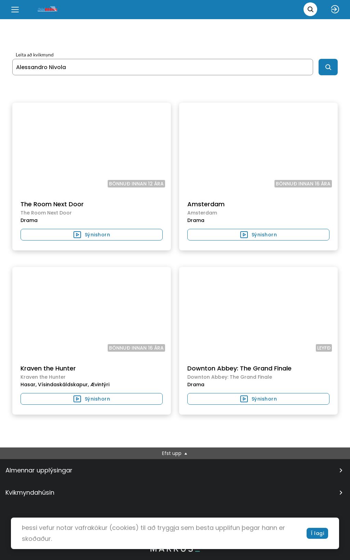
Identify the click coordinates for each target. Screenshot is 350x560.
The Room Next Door (52, 204)
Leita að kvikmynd (35, 54)
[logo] (48, 9)
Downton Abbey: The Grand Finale (239, 368)
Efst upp (175, 453)
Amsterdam (206, 204)
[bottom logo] (175, 550)
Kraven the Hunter (48, 368)
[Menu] (15, 9)
